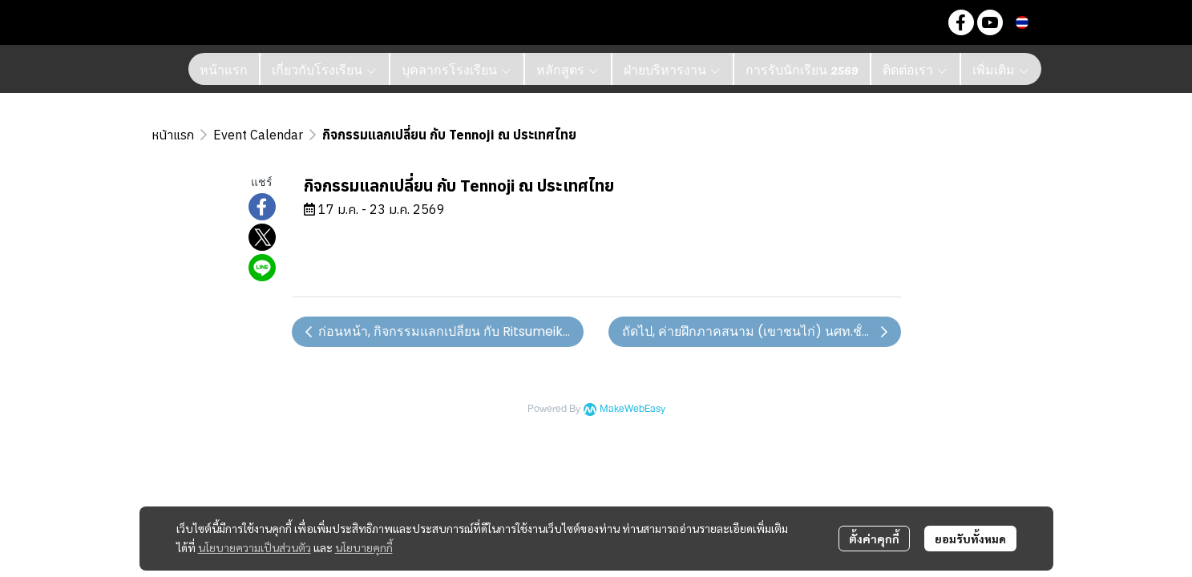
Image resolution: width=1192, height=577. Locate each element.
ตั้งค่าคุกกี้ (874, 538)
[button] (922, 22)
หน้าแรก (173, 135)
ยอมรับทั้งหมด (970, 538)
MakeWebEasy (632, 409)
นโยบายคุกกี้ (364, 547)
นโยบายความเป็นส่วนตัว (254, 547)
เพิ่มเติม (1001, 69)
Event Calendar (258, 135)
